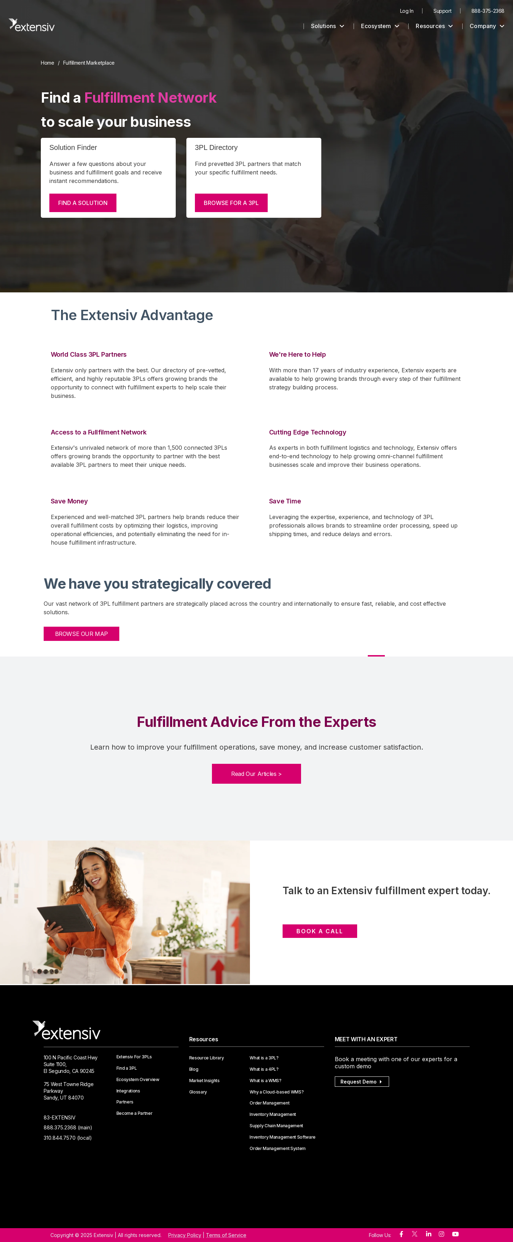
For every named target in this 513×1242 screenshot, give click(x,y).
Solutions (327, 25)
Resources (434, 25)
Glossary (198, 1092)
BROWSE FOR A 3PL (231, 202)
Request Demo (361, 1082)
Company (487, 25)
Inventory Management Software (283, 1137)
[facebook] (401, 1234)
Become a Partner (134, 1113)
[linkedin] (428, 1234)
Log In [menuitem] (407, 11)
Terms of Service (226, 1235)
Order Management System (278, 1148)
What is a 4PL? (264, 1069)
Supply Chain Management (276, 1125)
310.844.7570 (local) (68, 1138)
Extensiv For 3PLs (134, 1056)
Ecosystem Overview (137, 1079)
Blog (193, 1069)
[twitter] (414, 1235)
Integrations (128, 1091)
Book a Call (319, 931)
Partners (124, 1102)
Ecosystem (380, 25)
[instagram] (441, 1234)
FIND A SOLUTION (83, 202)
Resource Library (206, 1057)
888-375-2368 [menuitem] (487, 11)
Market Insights (204, 1080)
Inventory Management (273, 1114)
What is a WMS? (266, 1080)
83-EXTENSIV (60, 1117)
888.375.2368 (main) (68, 1127)
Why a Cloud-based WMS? (277, 1092)
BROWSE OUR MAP (81, 633)
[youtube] (455, 1234)
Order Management (269, 1103)
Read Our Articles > (256, 773)
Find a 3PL (126, 1068)
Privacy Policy (184, 1235)
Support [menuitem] (442, 11)
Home (47, 63)
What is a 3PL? (264, 1057)
